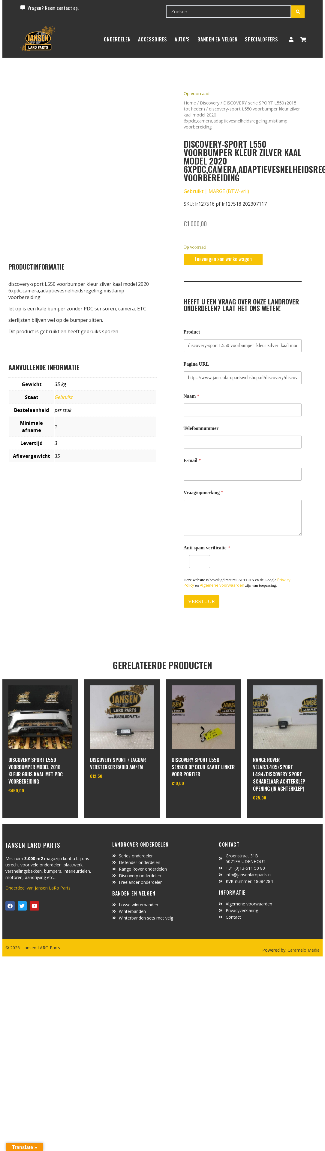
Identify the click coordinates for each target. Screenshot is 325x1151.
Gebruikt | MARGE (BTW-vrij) (216, 191)
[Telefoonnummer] (243, 442)
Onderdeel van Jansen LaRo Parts (38, 888)
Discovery (209, 103)
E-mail (192, 460)
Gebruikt (64, 397)
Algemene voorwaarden (222, 585)
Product (192, 331)
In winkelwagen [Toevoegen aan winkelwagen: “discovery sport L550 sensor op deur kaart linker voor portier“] (194, 798)
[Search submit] (298, 11)
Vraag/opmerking (204, 492)
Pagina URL (196, 364)
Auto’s (182, 39)
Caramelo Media (303, 950)
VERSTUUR (201, 601)
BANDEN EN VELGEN (217, 39)
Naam (192, 396)
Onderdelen (117, 39)
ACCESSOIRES (152, 39)
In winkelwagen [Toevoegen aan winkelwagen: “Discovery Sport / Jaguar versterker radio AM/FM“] (112, 791)
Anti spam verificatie (207, 547)
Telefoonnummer (201, 428)
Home (190, 103)
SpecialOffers (261, 39)
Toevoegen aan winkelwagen (223, 259)
